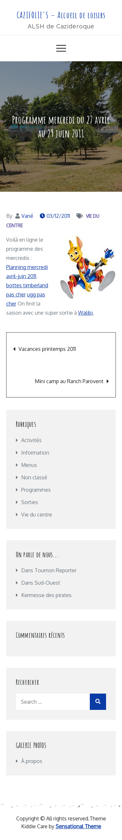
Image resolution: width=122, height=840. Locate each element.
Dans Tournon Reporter (48, 570)
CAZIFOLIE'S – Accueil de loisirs (61, 15)
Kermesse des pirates (46, 595)
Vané (27, 216)
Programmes (36, 490)
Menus (29, 465)
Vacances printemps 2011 (47, 349)
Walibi (85, 312)
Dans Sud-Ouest (40, 582)
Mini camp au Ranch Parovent (69, 381)
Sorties (29, 502)
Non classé (34, 477)
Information (35, 452)
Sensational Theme (78, 826)
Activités (31, 440)
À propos (31, 761)
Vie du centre (36, 514)
